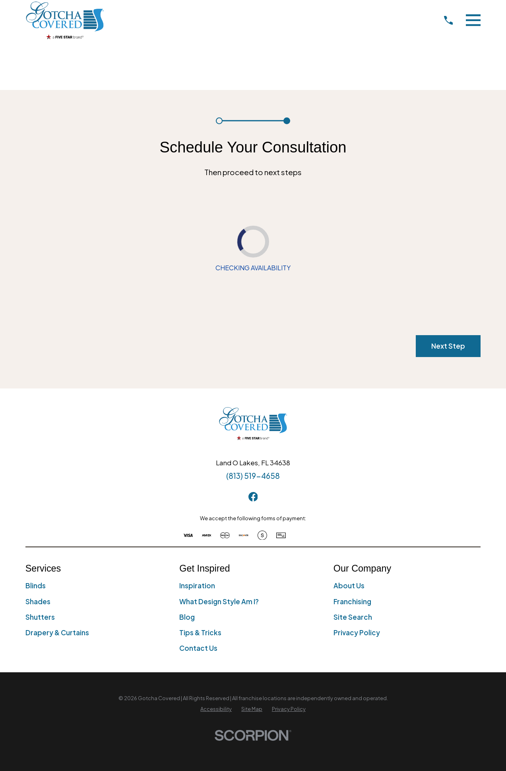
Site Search (352, 617)
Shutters (40, 617)
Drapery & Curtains (57, 632)
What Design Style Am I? (219, 601)
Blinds (35, 585)
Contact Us (198, 648)
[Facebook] (253, 497)
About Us (348, 585)
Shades (37, 601)
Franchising (352, 601)
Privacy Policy (356, 632)
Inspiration (197, 585)
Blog (187, 617)
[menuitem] (216, 709)
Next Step (448, 346)
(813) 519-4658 (253, 475)
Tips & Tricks (200, 632)
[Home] (64, 20)
